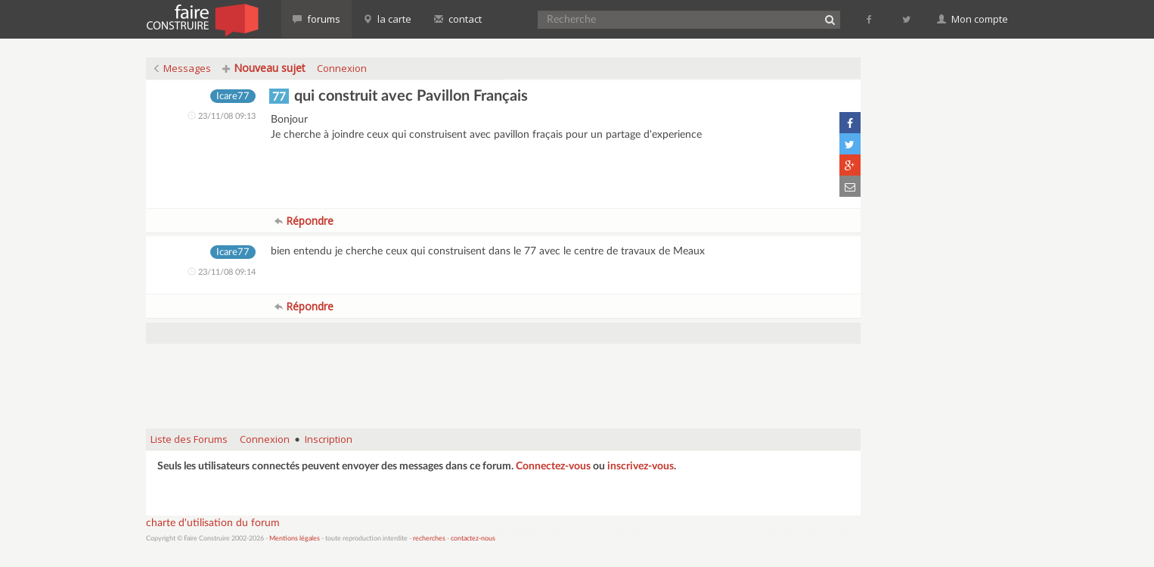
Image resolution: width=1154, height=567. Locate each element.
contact (458, 19)
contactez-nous (473, 538)
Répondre (304, 220)
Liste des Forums (189, 439)
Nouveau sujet (264, 68)
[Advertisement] (503, 378)
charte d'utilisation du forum (213, 523)
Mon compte (972, 19)
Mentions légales (294, 538)
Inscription (328, 439)
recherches (429, 538)
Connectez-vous (553, 466)
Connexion (342, 68)
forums (316, 19)
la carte (387, 19)
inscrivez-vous (640, 466)
